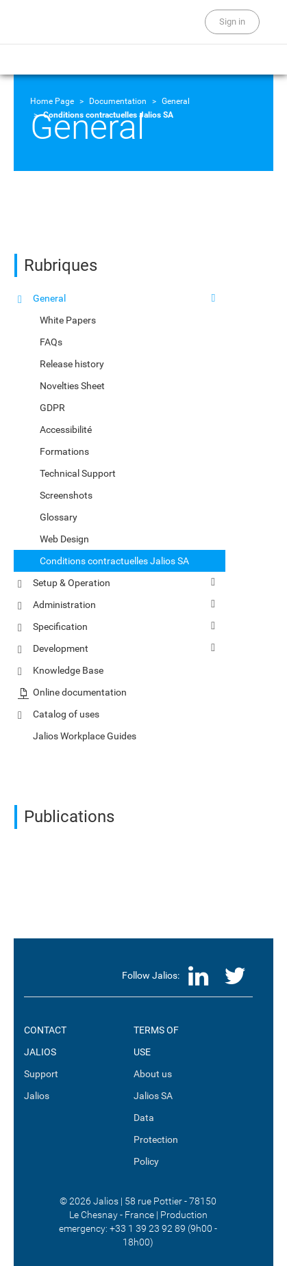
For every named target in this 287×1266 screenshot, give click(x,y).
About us (153, 1073)
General (176, 101)
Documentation (118, 101)
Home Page (52, 101)
